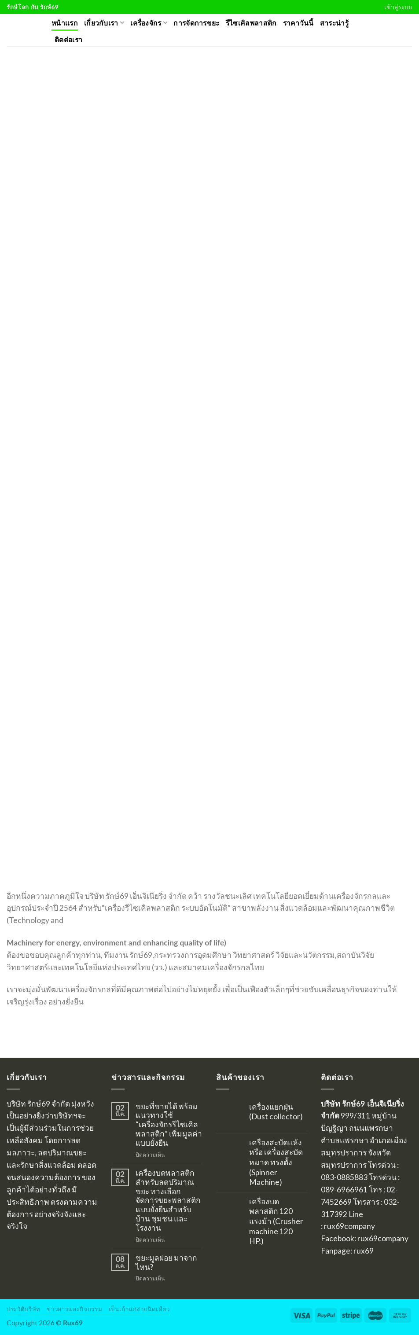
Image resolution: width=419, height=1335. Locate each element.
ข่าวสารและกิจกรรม (74, 1309)
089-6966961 (344, 1189)
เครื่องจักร (148, 22)
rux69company (349, 1226)
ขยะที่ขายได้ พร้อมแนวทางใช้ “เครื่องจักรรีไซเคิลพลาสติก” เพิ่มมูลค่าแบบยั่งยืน (169, 1125)
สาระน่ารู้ (334, 23)
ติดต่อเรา (68, 40)
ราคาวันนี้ (298, 23)
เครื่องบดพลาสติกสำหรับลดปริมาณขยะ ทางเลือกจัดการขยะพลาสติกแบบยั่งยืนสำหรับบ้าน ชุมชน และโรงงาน (168, 1201)
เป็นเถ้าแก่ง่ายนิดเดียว (139, 1309)
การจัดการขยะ (196, 23)
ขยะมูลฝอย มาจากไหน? (166, 1263)
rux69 (363, 1250)
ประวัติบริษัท (23, 1309)
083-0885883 (344, 1177)
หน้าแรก (64, 23)
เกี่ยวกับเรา (104, 22)
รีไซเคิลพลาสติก (251, 23)
